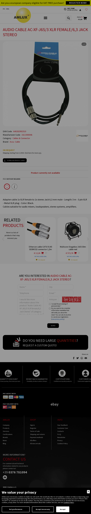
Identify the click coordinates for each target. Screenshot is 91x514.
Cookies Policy (69, 502)
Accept (63, 509)
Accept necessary (43, 509)
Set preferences (15, 509)
